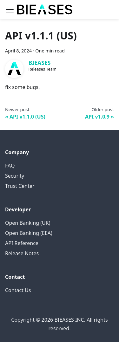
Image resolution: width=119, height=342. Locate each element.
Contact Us (18, 290)
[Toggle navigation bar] (10, 9)
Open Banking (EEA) (28, 232)
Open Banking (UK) (27, 222)
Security (14, 175)
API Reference (21, 243)
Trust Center (20, 185)
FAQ (10, 165)
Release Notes (22, 253)
